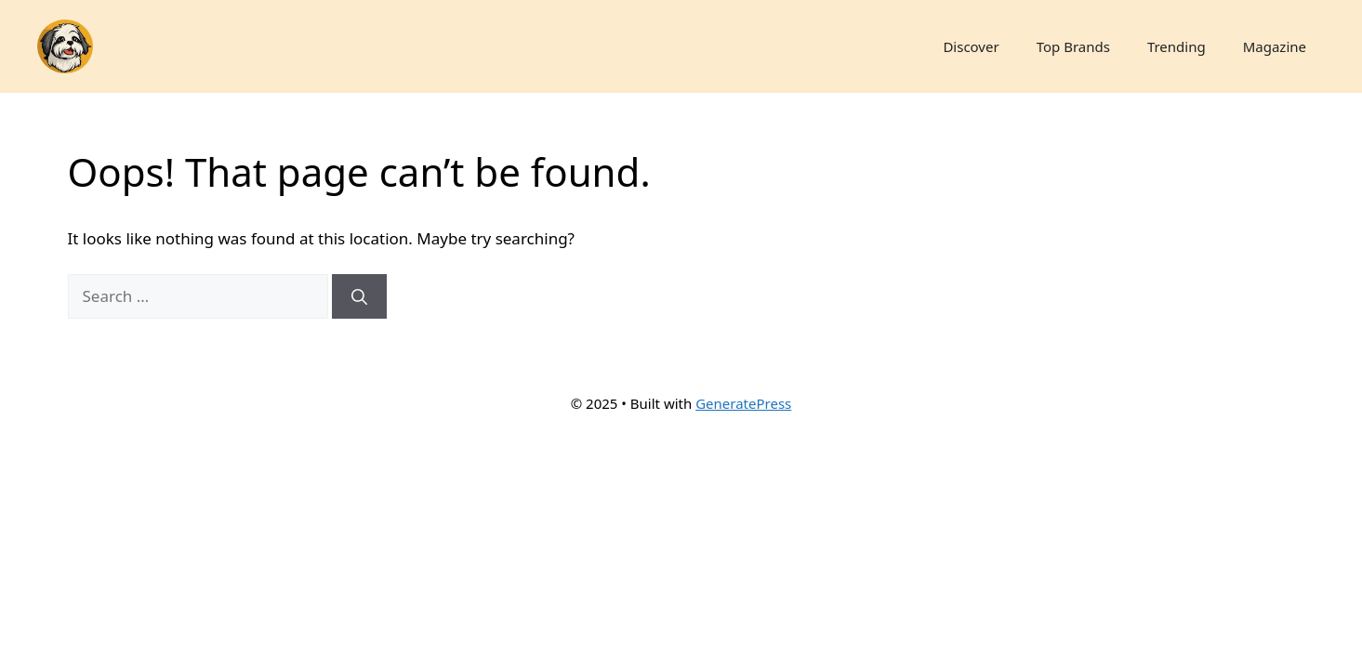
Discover (970, 46)
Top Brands (1073, 46)
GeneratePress (743, 403)
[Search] (359, 296)
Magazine (1274, 46)
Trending (1176, 46)
